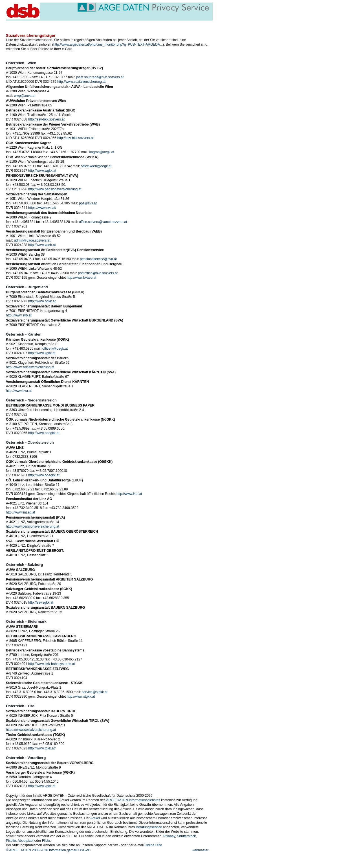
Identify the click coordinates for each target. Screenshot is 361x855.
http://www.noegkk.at (44, 433)
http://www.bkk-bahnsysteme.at (51, 664)
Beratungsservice (149, 827)
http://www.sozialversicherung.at (81, 82)
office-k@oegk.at (55, 349)
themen (111, 24)
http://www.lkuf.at (129, 494)
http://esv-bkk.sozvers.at (46, 119)
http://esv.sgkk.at (40, 602)
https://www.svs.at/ (42, 208)
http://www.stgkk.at (81, 696)
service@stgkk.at (95, 692)
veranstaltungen (46, 24)
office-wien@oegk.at (96, 166)
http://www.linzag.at (20, 512)
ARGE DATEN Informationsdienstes (133, 800)
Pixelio (11, 841)
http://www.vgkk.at (42, 786)
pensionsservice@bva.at (98, 259)
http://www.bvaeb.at (81, 278)
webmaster (200, 850)
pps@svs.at (88, 203)
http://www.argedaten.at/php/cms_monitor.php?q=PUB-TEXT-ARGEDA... (108, 44)
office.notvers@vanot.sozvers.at (103, 222)
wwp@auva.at (25, 96)
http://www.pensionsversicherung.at (55, 189)
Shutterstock (186, 836)
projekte (128, 24)
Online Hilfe (153, 845)
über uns (145, 24)
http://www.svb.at (19, 315)
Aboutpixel (25, 841)
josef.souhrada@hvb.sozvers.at (100, 77)
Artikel (95, 818)
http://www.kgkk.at (42, 353)
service (94, 24)
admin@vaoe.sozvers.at (32, 240)
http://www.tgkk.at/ (42, 748)
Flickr (46, 841)
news (24, 24)
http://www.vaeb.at (42, 245)
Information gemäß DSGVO (70, 850)
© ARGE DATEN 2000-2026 (27, 850)
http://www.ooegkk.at (44, 475)
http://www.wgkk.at (42, 171)
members (164, 24)
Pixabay (169, 836)
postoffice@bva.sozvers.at (98, 273)
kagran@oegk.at (101, 152)
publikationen (73, 24)
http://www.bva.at (19, 391)
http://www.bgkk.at (42, 301)
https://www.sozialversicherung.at (31, 730)
